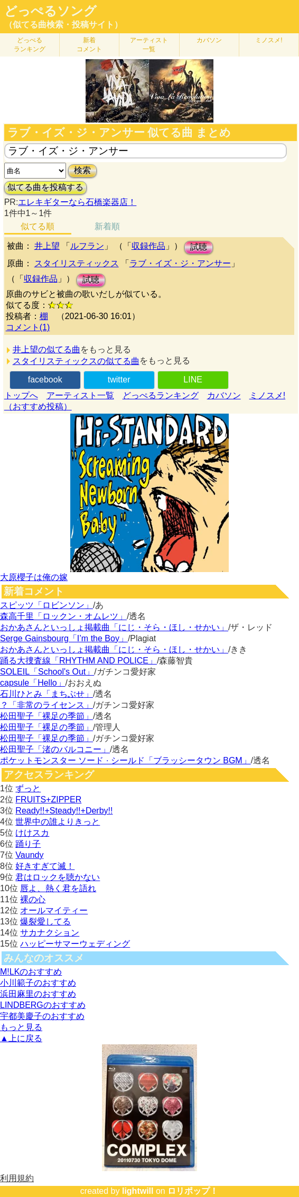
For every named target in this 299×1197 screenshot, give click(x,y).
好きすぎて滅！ (44, 866)
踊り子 (28, 843)
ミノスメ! (268, 40)
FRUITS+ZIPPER (48, 799)
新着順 (107, 226)
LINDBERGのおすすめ (43, 1004)
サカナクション (49, 932)
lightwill (138, 1190)
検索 (82, 170)
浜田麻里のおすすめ (38, 993)
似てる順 (37, 226)
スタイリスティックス (76, 263)
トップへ (21, 395)
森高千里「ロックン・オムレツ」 (63, 616)
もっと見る (21, 1027)
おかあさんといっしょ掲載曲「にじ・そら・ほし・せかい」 (114, 627)
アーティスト (149, 44)
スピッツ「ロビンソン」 (46, 605)
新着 (89, 44)
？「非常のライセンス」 (46, 704)
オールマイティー (54, 910)
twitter (119, 379)
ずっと (28, 788)
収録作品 (148, 245)
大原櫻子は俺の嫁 (34, 577)
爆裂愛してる (45, 921)
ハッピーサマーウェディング (75, 943)
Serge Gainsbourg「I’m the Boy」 (64, 638)
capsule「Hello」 (33, 682)
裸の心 (32, 899)
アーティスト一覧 (80, 395)
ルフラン (87, 245)
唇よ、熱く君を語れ (58, 888)
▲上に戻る (21, 1038)
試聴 (198, 246)
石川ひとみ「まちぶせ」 (46, 693)
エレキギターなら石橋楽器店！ (77, 202)
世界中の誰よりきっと (57, 821)
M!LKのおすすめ (31, 971)
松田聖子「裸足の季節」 (46, 716)
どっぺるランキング (161, 395)
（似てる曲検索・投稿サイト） (63, 24)
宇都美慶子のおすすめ (42, 1016)
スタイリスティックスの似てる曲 (76, 361)
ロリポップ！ (192, 1190)
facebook (45, 379)
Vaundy (29, 854)
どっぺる (29, 44)
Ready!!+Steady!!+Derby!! (64, 810)
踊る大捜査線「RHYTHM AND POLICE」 (78, 660)
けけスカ (32, 832)
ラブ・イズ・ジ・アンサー (180, 263)
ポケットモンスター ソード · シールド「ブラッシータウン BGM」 (125, 760)
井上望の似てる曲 (46, 349)
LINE (192, 379)
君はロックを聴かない (57, 877)
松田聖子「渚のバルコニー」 (55, 749)
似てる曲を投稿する (45, 187)
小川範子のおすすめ (38, 982)
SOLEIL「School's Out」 (47, 671)
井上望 (47, 245)
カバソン (209, 40)
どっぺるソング (50, 11)
